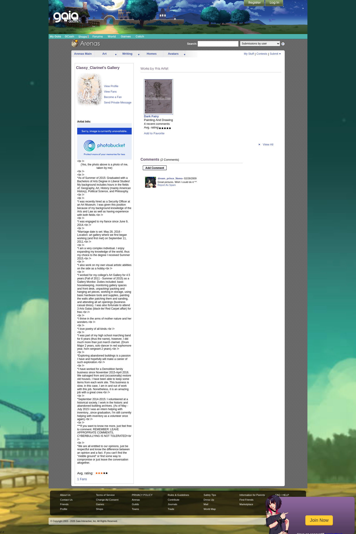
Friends (64, 504)
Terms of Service (105, 495)
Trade (171, 509)
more (115, 54)
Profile (63, 509)
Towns (135, 509)
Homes (151, 53)
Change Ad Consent (107, 499)
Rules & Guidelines (178, 495)
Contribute (173, 499)
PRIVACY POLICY (142, 495)
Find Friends (246, 499)
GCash (69, 36)
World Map (210, 509)
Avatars (173, 53)
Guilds (135, 504)
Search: (192, 43)
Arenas (136, 499)
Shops (84, 36)
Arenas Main (82, 53)
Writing (127, 53)
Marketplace (246, 504)
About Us (65, 495)
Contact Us (66, 499)
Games (126, 36)
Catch (140, 36)
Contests (262, 53)
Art (104, 53)
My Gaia (55, 36)
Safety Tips (210, 495)
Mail (206, 504)
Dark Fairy (151, 116)
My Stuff (249, 53)
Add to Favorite (154, 133)
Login (274, 3)
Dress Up (209, 499)
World (112, 36)
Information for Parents (252, 495)
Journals (172, 504)
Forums (97, 36)
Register (254, 3)
